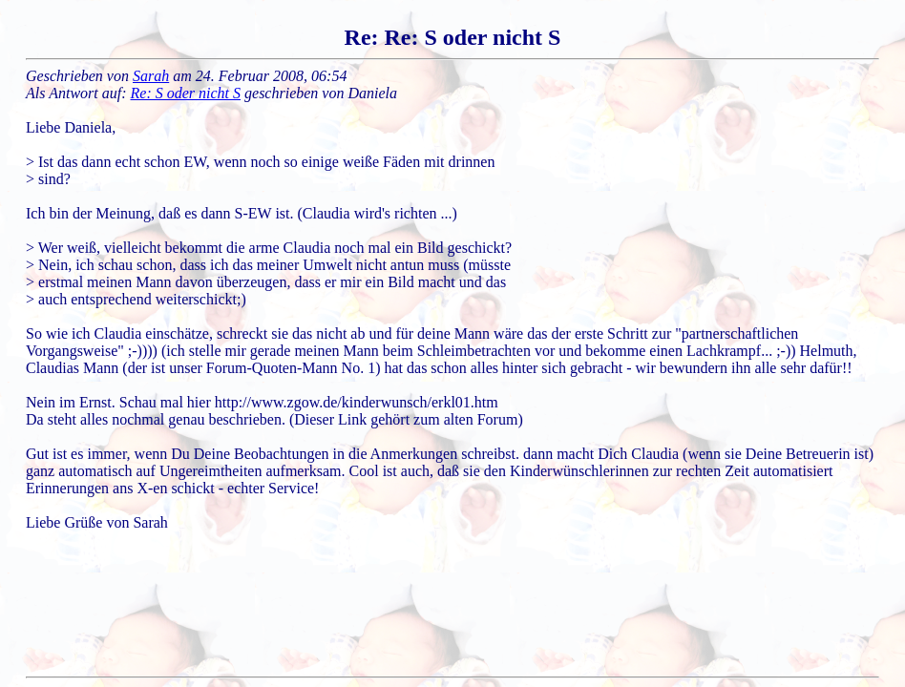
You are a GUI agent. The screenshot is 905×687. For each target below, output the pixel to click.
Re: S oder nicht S (186, 93)
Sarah (151, 76)
